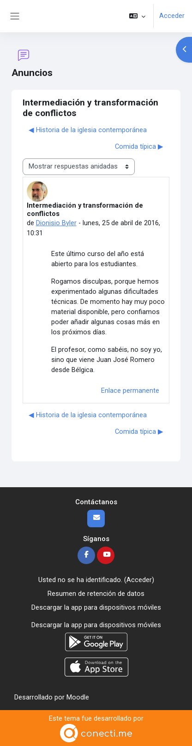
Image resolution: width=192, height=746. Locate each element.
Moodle (77, 697)
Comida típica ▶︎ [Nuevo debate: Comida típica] (139, 146)
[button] (137, 16)
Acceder (172, 16)
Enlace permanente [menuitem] (130, 390)
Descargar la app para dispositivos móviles (96, 607)
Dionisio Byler (56, 223)
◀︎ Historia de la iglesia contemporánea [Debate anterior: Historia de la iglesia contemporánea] (88, 130)
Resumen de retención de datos (96, 593)
